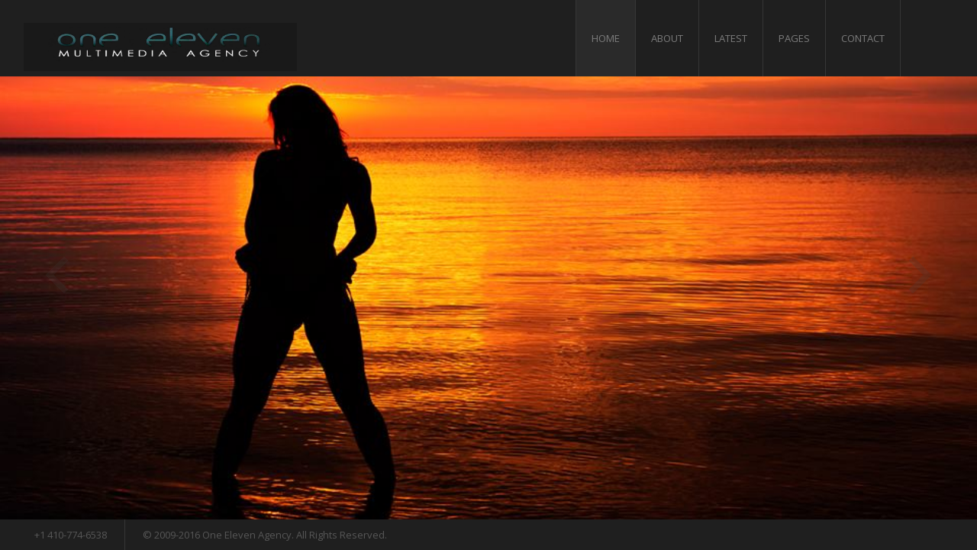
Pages (794, 38)
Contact (863, 38)
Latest (730, 38)
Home (606, 38)
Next (920, 275)
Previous (57, 275)
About (667, 38)
